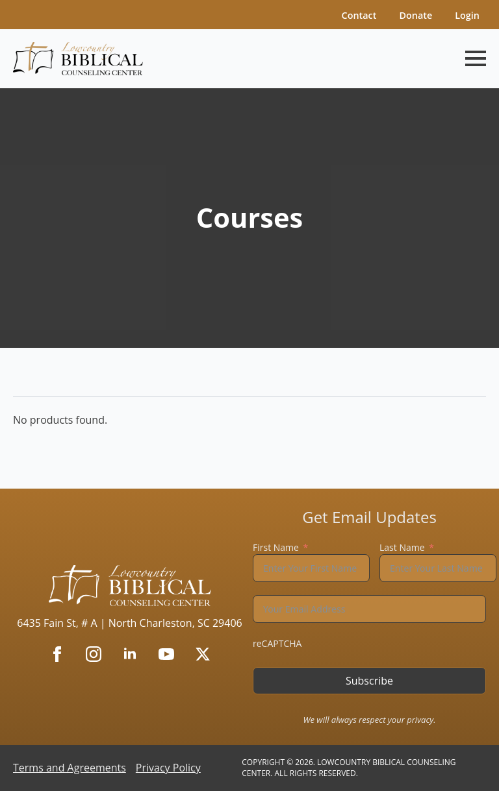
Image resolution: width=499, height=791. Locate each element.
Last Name (402, 547)
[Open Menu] (475, 58)
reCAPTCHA (277, 643)
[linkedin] (130, 654)
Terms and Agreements (69, 768)
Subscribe (369, 681)
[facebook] (57, 654)
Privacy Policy (168, 768)
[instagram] (93, 654)
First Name (276, 547)
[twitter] (202, 654)
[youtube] (166, 654)
